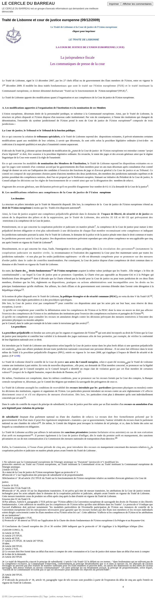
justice (52, 596)
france (67, 596)
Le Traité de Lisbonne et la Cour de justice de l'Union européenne (83, 27)
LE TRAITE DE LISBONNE (84, 39)
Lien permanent (16, 596)
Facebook (76, 596)
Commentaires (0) (33, 596)
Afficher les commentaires (137, 3)
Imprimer (114, 3)
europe (60, 596)
